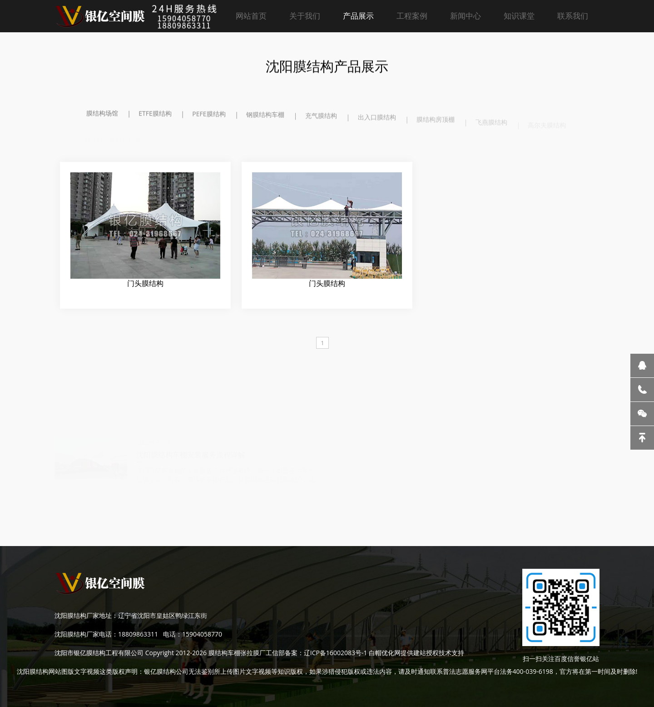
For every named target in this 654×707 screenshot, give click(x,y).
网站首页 (251, 15)
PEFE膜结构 (208, 115)
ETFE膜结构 (155, 114)
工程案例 (411, 15)
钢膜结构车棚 (265, 117)
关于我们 (304, 15)
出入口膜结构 (377, 122)
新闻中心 (465, 15)
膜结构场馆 (102, 114)
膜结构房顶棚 (435, 125)
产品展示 (358, 15)
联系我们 (572, 15)
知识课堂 (519, 15)
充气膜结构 (321, 119)
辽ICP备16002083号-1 (335, 652)
